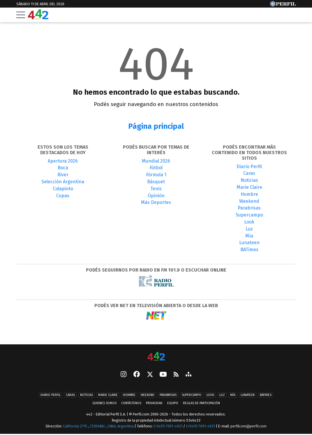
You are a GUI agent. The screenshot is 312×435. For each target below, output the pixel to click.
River (62, 174)
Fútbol (156, 167)
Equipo (173, 403)
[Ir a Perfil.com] (283, 5)
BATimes (249, 249)
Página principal (156, 126)
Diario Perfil (249, 166)
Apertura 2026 (63, 161)
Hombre (249, 194)
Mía (249, 236)
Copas (62, 195)
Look (249, 222)
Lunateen (249, 242)
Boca (63, 167)
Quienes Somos (103, 403)
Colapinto (63, 188)
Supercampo (249, 215)
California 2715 (75, 427)
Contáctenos (131, 403)
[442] (156, 357)
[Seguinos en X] (150, 374)
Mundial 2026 (156, 161)
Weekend (249, 201)
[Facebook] (136, 374)
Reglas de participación (202, 403)
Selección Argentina (62, 181)
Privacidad (154, 403)
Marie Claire (249, 187)
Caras (249, 173)
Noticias (249, 180)
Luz (249, 229)
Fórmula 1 (156, 174)
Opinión (156, 195)
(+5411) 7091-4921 (168, 427)
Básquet (156, 181)
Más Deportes (156, 202)
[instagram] (123, 374)
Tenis (156, 188)
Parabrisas (249, 208)
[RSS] (176, 375)
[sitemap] (188, 375)
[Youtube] (163, 375)
